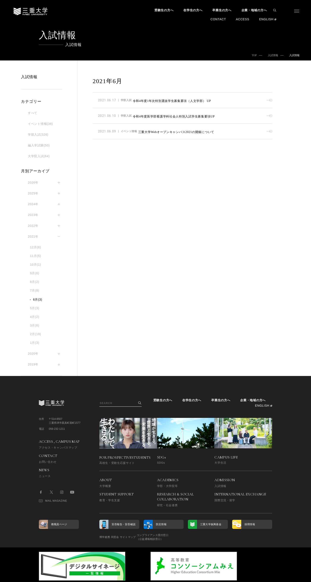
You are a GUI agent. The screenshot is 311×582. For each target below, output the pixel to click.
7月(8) (34, 290)
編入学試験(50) (39, 145)
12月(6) (35, 247)
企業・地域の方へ (254, 10)
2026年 (33, 182)
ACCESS (242, 19)
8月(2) (34, 282)
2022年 (33, 225)
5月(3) (34, 308)
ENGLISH (266, 19)
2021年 (33, 236)
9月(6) (34, 273)
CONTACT (218, 19)
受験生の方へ (163, 10)
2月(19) (35, 334)
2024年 (33, 204)
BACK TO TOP (258, 576)
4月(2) (34, 317)
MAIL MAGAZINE (53, 501)
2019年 (33, 364)
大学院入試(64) (39, 156)
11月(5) (35, 256)
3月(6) (34, 325)
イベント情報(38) (40, 123)
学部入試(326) (38, 134)
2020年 (33, 353)
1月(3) (34, 342)
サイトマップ (143, 537)
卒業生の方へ (221, 10)
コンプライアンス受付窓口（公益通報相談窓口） (175, 537)
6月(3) (37, 299)
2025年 (33, 193)
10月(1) (35, 264)
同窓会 (123, 537)
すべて (32, 113)
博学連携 (104, 537)
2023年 (33, 215)
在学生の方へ (192, 10)
